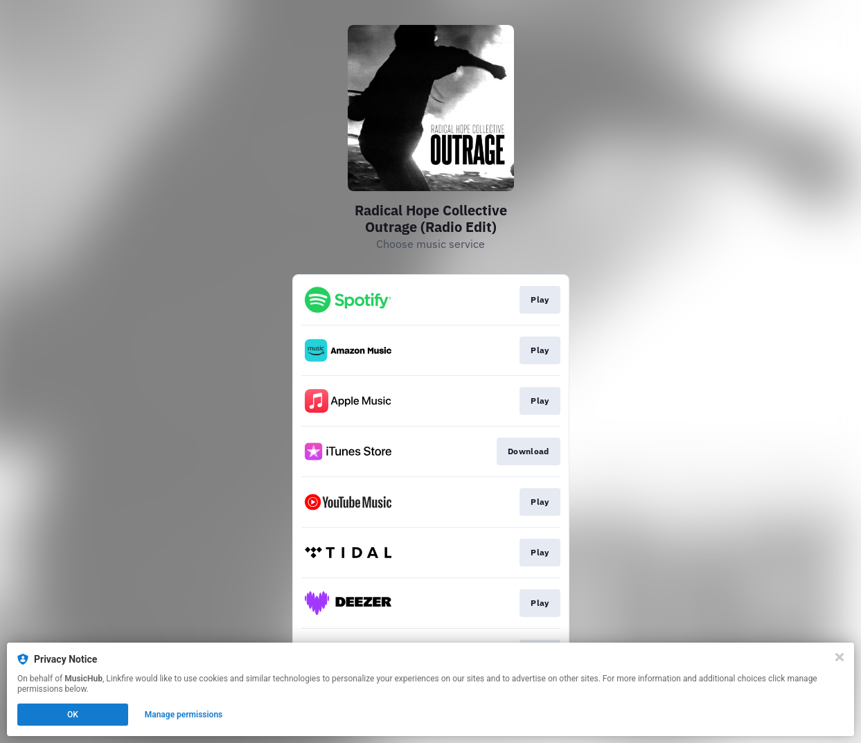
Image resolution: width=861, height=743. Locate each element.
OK (72, 714)
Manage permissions (184, 714)
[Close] (839, 657)
